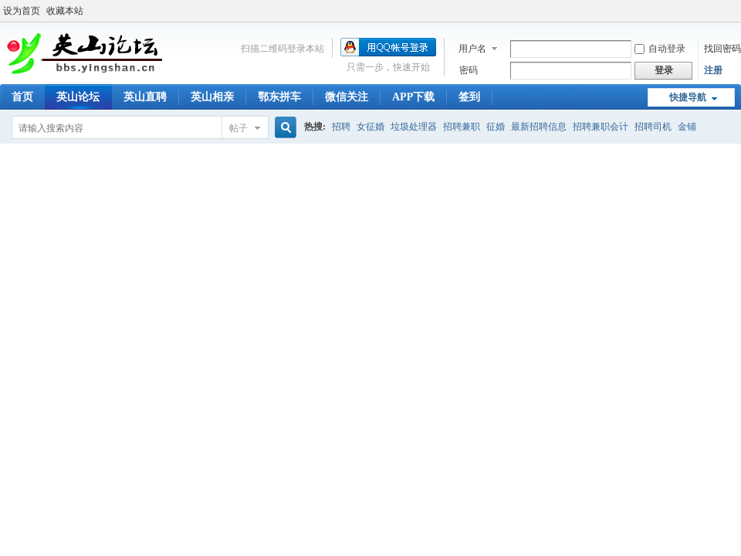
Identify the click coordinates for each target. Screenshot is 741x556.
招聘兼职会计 (600, 126)
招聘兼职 (461, 126)
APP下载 (413, 97)
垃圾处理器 (414, 126)
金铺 (687, 126)
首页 (22, 97)
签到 (469, 97)
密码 (468, 70)
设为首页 (21, 10)
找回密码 (722, 48)
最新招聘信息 (539, 126)
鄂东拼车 (279, 97)
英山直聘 (145, 97)
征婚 (495, 126)
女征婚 (370, 126)
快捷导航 (687, 97)
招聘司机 (653, 126)
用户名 (472, 48)
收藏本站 (64, 10)
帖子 (238, 128)
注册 (713, 70)
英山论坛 (78, 97)
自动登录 (659, 48)
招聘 (341, 126)
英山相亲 (212, 97)
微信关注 (346, 97)
